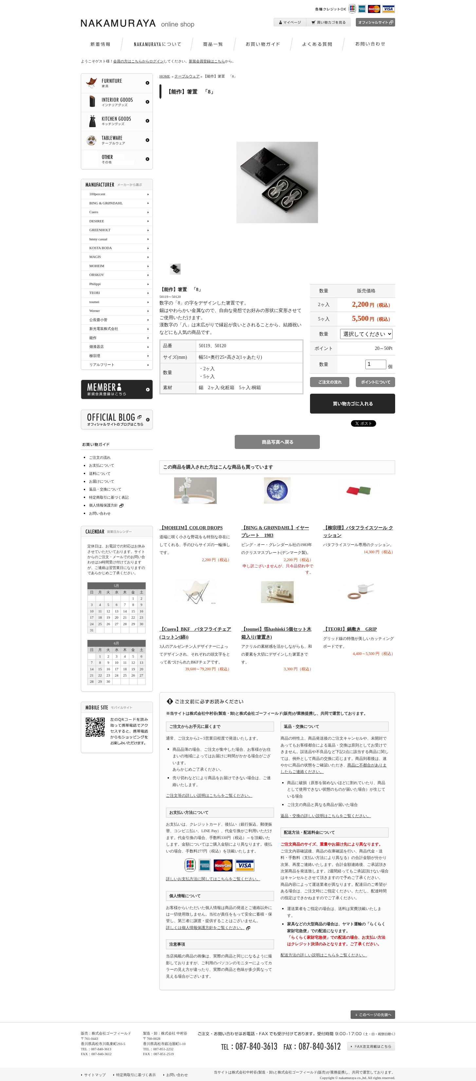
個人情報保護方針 (107, 505)
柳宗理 (94, 356)
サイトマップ (95, 1075)
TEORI (94, 293)
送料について (100, 473)
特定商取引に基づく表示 (136, 1075)
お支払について (101, 465)
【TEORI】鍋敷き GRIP (350, 629)
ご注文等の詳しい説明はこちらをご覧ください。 (209, 795)
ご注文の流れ (100, 457)
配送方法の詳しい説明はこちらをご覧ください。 (324, 955)
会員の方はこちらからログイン (138, 61)
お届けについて (101, 481)
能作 (93, 338)
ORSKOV (96, 275)
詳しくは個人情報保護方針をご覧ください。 (205, 927)
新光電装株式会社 (103, 329)
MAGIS (95, 257)
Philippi (95, 284)
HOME (164, 76)
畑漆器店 (96, 347)
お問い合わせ (100, 513)
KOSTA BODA (100, 248)
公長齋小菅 (98, 320)
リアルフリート (102, 365)
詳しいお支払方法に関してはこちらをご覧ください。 (213, 879)
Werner (94, 311)
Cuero (93, 212)
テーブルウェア (187, 76)
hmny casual (98, 239)
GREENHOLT (99, 230)
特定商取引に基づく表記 (109, 497)
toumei (94, 302)
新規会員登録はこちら (207, 61)
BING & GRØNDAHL (106, 203)
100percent (97, 194)
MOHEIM (96, 266)
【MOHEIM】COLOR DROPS (191, 527)
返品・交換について (105, 489)
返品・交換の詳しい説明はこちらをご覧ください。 (326, 816)
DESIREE (96, 221)
